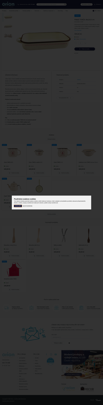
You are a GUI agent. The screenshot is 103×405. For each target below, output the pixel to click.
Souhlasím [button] (18, 205)
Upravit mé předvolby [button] (27, 205)
